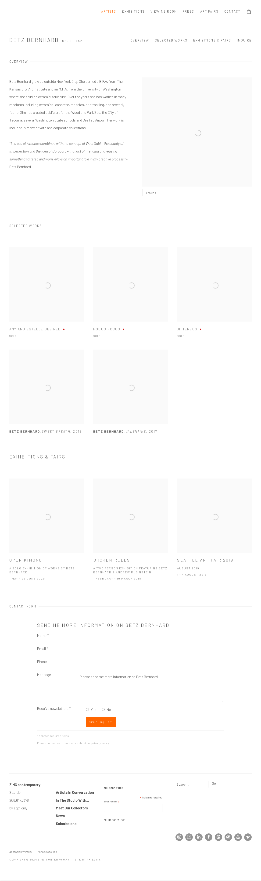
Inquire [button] (244, 40)
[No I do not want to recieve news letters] (103, 709)
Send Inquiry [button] (100, 722)
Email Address (111, 802)
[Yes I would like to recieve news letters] (87, 709)
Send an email (218, 837)
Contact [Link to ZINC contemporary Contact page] (232, 11)
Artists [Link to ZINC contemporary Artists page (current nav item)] (108, 11)
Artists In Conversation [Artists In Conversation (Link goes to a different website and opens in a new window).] (75, 792)
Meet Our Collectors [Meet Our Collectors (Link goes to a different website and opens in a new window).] (72, 808)
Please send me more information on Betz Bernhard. (150, 687)
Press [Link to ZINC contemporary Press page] (188, 11)
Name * (43, 635)
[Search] (191, 784)
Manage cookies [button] (47, 851)
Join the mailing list (228, 837)
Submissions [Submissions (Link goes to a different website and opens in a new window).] (66, 823)
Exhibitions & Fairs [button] (212, 40)
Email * (42, 648)
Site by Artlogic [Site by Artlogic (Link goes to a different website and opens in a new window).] (88, 859)
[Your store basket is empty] (249, 12)
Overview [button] (139, 40)
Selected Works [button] (171, 40)
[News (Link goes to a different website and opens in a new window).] (60, 815)
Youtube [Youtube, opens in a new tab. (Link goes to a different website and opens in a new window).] (238, 837)
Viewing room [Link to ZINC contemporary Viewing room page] (163, 11)
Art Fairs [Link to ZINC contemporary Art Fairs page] (209, 11)
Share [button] (151, 192)
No (109, 709)
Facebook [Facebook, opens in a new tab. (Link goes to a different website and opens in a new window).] (208, 837)
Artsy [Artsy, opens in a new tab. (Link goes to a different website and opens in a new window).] (189, 837)
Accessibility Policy (20, 851)
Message (44, 674)
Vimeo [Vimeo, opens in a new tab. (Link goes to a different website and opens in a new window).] (248, 837)
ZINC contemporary (25, 12)
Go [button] (214, 783)
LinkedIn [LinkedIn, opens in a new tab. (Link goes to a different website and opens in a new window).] (199, 837)
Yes (93, 709)
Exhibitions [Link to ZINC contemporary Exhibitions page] (133, 11)
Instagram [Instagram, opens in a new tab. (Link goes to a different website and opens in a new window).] (179, 837)
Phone (42, 661)
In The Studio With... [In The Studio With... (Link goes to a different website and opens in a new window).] (72, 800)
